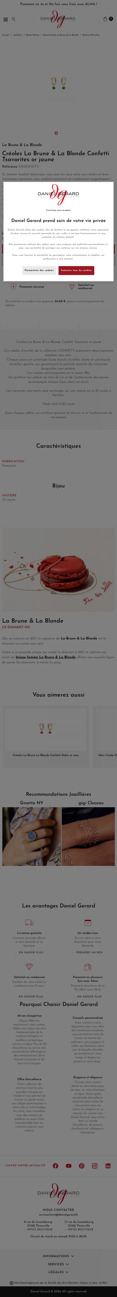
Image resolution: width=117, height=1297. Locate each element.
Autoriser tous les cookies (76, 270)
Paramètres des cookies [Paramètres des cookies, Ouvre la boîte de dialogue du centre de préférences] (39, 270)
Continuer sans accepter (58, 210)
